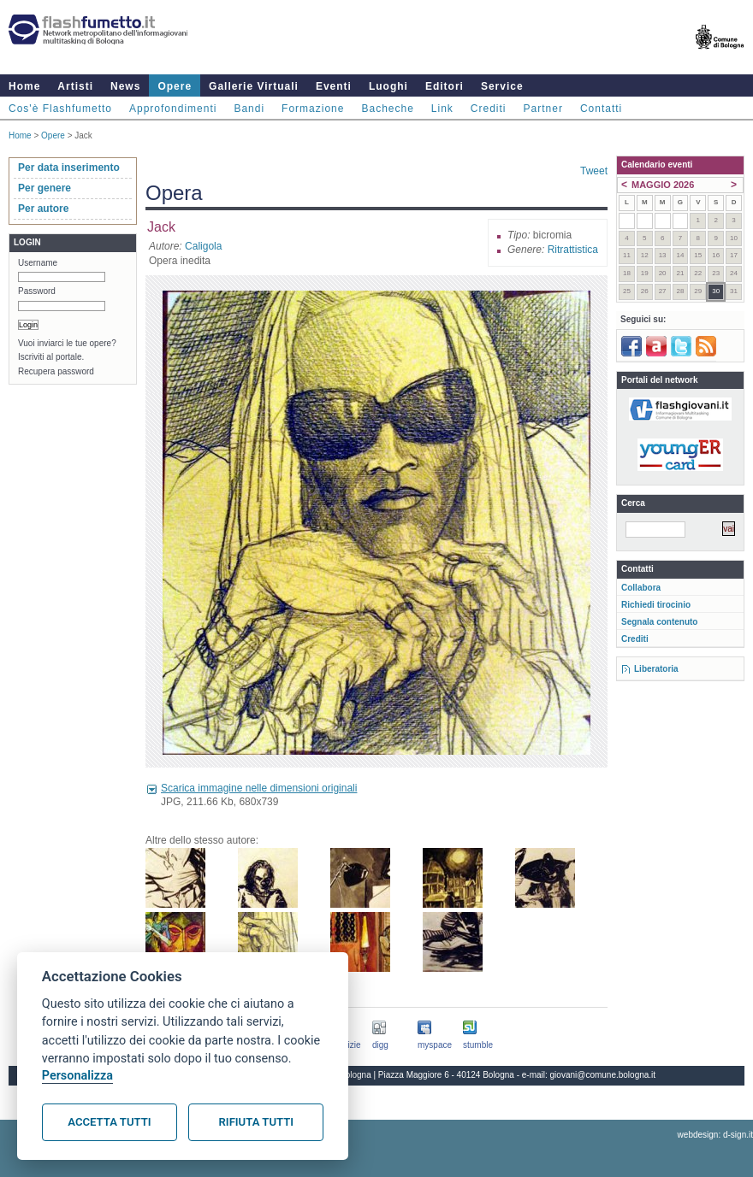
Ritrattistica (573, 250)
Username (37, 263)
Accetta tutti (109, 1121)
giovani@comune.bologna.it (603, 1075)
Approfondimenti (172, 109)
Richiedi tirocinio (656, 604)
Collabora (641, 587)
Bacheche (387, 109)
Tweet (594, 171)
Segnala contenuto (659, 622)
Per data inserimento (69, 168)
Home (24, 86)
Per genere (44, 188)
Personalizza (77, 1075)
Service (502, 86)
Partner (543, 109)
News (125, 86)
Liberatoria (656, 669)
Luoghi (388, 86)
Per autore (43, 209)
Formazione (313, 109)
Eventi (334, 86)
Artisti (75, 86)
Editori (444, 86)
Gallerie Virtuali (254, 86)
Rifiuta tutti (256, 1121)
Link (442, 109)
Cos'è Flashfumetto (60, 109)
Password (37, 291)
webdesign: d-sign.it (715, 1134)
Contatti (601, 109)
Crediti (489, 109)
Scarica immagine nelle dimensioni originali (259, 788)
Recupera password (56, 371)
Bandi (249, 109)
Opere (174, 86)
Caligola (203, 246)
